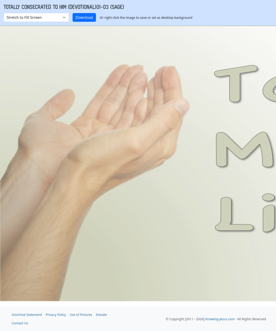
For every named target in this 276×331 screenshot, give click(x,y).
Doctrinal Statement (27, 314)
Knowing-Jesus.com (220, 319)
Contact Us (20, 323)
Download (84, 17)
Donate (101, 314)
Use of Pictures (81, 314)
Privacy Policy (56, 314)
